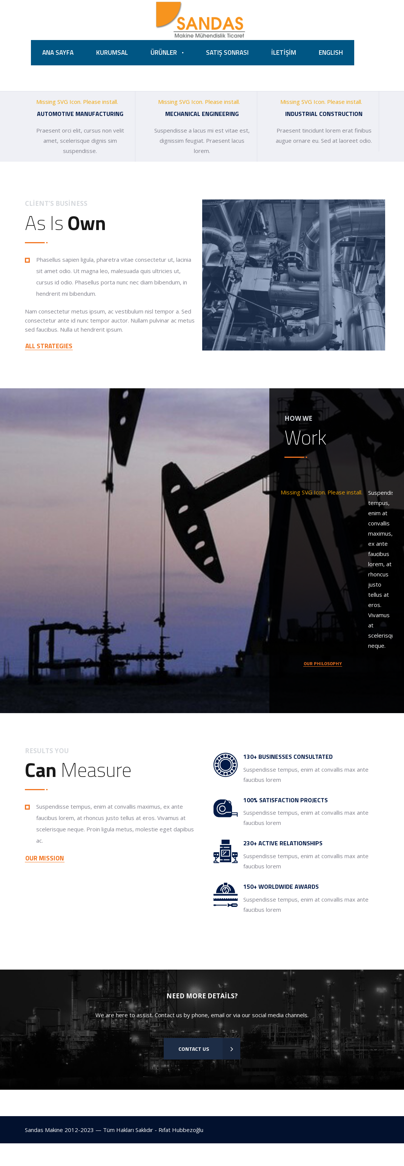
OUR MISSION (44, 859)
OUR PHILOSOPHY (323, 665)
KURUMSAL (112, 53)
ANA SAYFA (58, 53)
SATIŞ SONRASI (227, 53)
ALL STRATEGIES (48, 347)
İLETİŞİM (283, 53)
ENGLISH (331, 53)
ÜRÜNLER (164, 53)
